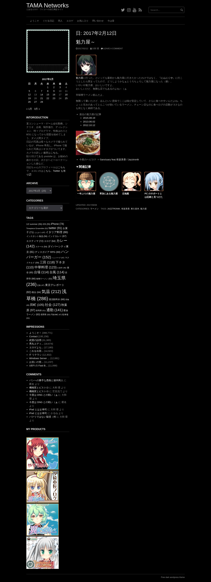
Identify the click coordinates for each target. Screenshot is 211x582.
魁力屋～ (85, 42)
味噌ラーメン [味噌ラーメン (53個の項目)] (44, 279)
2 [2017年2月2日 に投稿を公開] (53, 87)
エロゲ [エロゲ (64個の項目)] (50, 241)
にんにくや (167, 77)
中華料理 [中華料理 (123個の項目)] (45, 267)
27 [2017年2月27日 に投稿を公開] (35, 101)
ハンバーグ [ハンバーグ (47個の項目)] (58, 258)
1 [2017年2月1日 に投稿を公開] (47, 87)
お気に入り (82, 20)
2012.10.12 (89, 125)
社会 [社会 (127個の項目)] (53, 304)
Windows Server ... (39, 358)
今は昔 (111, 20)
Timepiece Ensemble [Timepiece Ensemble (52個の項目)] (37, 228)
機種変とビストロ (39, 387)
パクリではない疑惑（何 (42, 416)
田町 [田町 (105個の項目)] (37, 304)
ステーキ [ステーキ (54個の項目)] (41, 247)
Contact (33, 336)
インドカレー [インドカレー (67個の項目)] (57, 236)
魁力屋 (79, 77)
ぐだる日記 (48, 20)
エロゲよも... (36, 347)
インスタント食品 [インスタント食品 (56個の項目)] (36, 236)
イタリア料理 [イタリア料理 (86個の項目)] (57, 232)
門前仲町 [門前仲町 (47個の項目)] (56, 315)
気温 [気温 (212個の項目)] (51, 291)
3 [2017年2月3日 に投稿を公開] (60, 87)
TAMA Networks (47, 5)
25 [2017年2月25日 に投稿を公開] (66, 98)
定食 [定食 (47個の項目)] (40, 285)
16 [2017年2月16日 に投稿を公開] (54, 94)
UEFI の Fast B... (38, 365)
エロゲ (69, 20)
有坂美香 (125, 208)
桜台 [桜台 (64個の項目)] (36, 292)
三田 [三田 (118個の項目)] (47, 262)
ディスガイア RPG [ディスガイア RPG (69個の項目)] (47, 252)
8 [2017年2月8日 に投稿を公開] (47, 91)
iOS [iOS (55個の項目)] (46, 224)
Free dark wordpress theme (173, 577)
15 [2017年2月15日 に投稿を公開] (47, 94)
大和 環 (95, 48)
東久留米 (135, 208)
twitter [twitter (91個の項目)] (55, 228)
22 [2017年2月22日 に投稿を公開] (47, 98)
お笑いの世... (36, 362)
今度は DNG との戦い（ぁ (43, 394)
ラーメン (94, 208)
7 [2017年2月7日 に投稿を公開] (41, 91)
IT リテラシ (35, 354)
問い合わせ (98, 20)
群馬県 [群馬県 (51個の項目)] (41, 310)
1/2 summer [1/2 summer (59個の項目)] (34, 224)
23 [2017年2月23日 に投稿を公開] (54, 98)
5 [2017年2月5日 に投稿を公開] (29, 91)
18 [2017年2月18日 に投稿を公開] (66, 94)
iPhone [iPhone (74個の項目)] (57, 224)
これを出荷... (36, 351)
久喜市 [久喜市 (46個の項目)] (61, 268)
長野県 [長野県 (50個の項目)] (45, 314)
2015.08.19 (89, 117)
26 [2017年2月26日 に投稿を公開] (29, 101)
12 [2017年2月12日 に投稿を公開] (29, 94)
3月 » (37, 108)
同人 (60, 20)
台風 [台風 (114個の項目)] (56, 272)
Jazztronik (113, 208)
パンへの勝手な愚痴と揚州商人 (46, 380)
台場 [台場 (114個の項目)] (41, 272)
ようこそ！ (35, 332)
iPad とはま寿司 (38, 409)
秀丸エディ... (36, 343)
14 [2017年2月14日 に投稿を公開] (41, 94)
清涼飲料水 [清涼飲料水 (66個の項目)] (57, 299)
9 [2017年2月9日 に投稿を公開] (53, 91)
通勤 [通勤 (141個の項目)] (54, 310)
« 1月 (29, 108)
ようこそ (34, 20)
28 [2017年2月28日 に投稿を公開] (41, 101)
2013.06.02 (89, 121)
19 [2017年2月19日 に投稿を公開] (29, 98)
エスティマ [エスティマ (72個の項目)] (34, 241)
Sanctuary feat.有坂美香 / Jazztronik (119, 159)
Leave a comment (113, 48)
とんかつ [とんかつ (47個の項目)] (39, 232)
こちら (54, 152)
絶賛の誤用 (35, 340)
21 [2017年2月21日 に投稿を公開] (41, 98)
